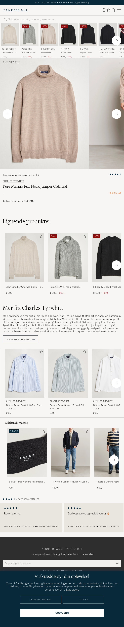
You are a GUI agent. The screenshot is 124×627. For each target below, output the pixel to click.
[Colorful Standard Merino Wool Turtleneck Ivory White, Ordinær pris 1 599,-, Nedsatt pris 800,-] (49, 40)
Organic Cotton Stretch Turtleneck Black (87, 52)
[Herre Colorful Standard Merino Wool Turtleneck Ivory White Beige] (49, 34)
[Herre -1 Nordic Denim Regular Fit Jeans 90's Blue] (70, 452)
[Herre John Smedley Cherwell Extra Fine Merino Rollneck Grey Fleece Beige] (10, 34)
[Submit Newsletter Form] (117, 563)
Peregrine (27, 49)
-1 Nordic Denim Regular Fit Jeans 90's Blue (70, 481)
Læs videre (72, 589)
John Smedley (9, 49)
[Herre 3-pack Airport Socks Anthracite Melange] (27, 452)
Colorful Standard (48, 49)
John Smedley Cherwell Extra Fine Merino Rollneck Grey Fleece (24, 287)
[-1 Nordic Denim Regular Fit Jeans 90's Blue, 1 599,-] (70, 458)
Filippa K (65, 49)
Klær (5, 62)
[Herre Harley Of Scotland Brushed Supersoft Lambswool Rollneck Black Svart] (108, 34)
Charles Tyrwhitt (13, 181)
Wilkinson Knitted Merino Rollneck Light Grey (28, 52)
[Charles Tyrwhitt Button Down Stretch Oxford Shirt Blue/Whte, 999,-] (24, 382)
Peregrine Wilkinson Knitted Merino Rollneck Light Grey (64, 287)
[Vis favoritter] (108, 10)
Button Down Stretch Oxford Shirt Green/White (68, 405)
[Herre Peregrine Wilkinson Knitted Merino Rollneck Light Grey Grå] (29, 34)
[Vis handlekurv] (113, 10)
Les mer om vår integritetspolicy (62, 571)
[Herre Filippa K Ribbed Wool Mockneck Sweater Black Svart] (68, 34)
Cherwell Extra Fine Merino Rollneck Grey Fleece (9, 52)
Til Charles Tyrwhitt (20, 339)
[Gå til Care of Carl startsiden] (15, 10)
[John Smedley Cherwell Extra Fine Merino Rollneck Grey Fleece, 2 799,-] (10, 40)
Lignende (27, 221)
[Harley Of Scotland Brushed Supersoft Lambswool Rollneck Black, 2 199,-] (107, 40)
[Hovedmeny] (119, 10)
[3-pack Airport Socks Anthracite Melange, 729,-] (27, 458)
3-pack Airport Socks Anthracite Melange (26, 481)
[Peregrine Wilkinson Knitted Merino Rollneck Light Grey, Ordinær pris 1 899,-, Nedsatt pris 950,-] (29, 40)
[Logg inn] (104, 10)
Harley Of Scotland (107, 49)
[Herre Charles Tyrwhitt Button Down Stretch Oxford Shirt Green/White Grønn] (68, 373)
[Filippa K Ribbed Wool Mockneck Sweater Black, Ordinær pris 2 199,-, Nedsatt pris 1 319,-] (68, 40)
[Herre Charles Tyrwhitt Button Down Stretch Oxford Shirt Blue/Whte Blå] (24, 373)
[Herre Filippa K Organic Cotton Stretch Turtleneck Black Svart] (88, 34)
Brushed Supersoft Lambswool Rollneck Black (107, 52)
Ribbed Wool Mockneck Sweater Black (68, 52)
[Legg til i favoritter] (40, 237)
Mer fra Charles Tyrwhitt (33, 307)
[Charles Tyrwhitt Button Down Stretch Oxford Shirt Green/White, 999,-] (68, 382)
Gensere (15, 62)
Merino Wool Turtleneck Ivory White (47, 52)
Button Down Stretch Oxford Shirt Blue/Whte (24, 405)
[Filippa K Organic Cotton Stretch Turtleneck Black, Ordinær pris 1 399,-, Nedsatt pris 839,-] (88, 40)
